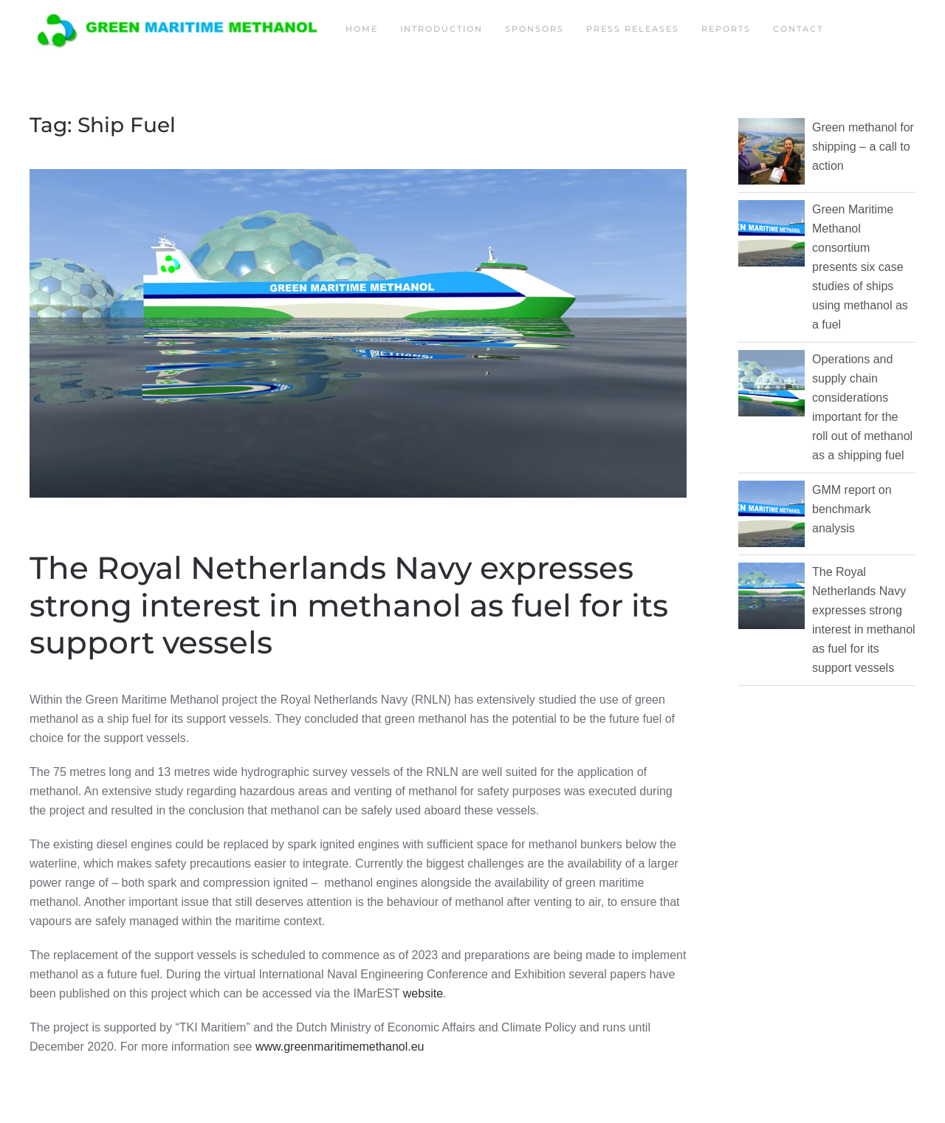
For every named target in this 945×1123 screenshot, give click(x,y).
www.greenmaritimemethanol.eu (340, 1046)
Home (362, 29)
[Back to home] (176, 29)
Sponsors (534, 29)
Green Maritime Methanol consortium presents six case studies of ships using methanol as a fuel (860, 267)
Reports (726, 29)
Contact (798, 29)
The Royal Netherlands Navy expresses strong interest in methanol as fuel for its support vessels (349, 605)
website (423, 993)
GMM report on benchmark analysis (852, 509)
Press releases (632, 29)
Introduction (441, 29)
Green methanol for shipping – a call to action (863, 146)
